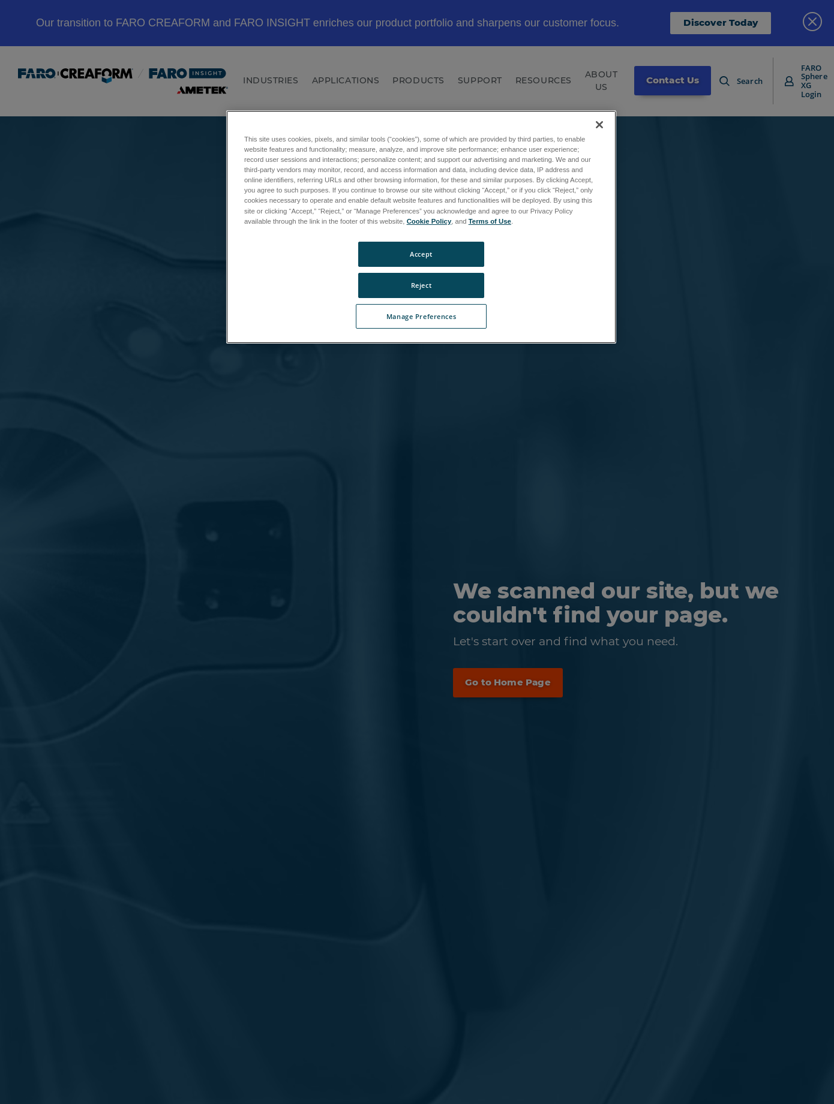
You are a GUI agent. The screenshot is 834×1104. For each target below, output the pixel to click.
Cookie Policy (429, 221)
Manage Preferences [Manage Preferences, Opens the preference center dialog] (421, 316)
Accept (421, 253)
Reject (421, 285)
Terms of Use (490, 221)
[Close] (599, 125)
